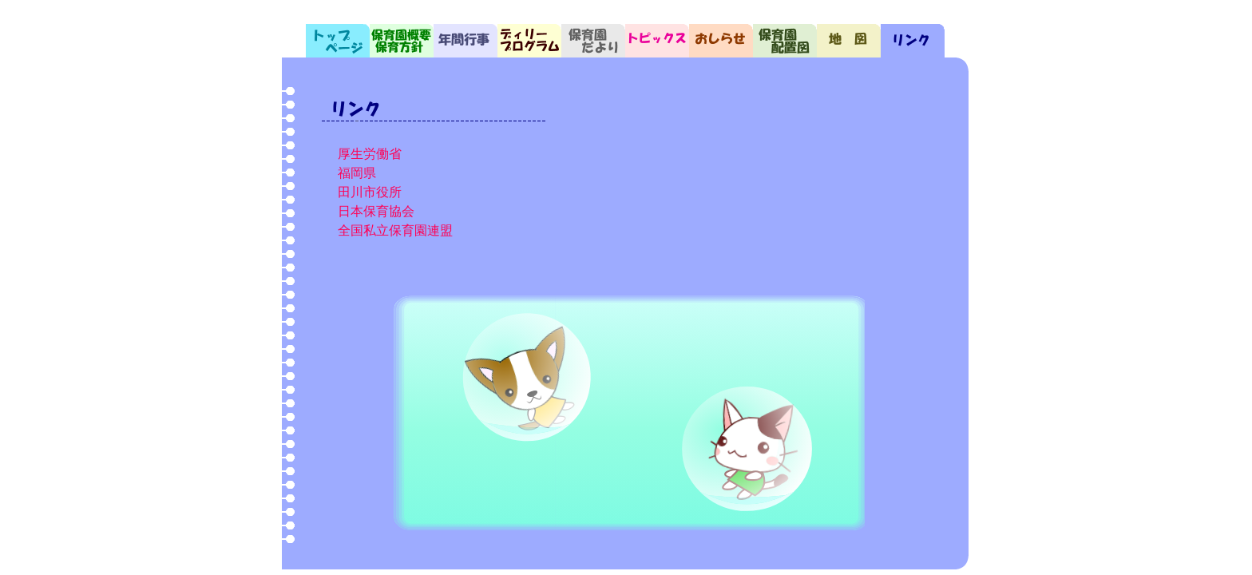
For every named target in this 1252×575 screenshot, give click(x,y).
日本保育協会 (376, 211)
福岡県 (357, 172)
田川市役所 (370, 192)
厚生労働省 (370, 153)
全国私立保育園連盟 (395, 230)
